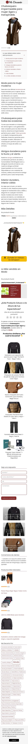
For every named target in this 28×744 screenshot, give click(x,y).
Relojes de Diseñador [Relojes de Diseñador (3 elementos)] (6, 686)
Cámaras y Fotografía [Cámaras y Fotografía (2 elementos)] (20, 653)
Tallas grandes (21, 133)
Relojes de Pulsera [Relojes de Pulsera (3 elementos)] (16, 689)
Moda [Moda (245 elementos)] (16, 662)
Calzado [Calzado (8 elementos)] (16, 650)
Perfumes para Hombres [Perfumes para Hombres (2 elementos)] (17, 675)
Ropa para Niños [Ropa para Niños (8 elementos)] (19, 720)
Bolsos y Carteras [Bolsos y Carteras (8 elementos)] (7, 650)
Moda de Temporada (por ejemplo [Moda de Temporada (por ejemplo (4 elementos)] (10, 665)
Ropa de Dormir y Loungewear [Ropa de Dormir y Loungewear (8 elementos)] (10, 701)
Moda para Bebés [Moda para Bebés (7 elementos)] (7, 669)
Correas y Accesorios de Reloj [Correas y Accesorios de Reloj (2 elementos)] (7, 653)
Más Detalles (10, 73)
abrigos (10, 157)
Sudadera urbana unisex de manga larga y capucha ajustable (13, 562)
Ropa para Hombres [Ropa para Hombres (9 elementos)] (7, 716)
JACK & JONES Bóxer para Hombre (12, 615)
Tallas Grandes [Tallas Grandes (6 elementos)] (6, 723)
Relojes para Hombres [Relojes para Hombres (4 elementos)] (18, 691)
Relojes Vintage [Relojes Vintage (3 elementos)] (16, 694)
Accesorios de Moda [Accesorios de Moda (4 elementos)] (7, 647)
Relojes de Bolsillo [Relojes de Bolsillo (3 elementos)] (5, 680)
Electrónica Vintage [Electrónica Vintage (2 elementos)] (20, 658)
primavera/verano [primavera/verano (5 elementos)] (6, 678)
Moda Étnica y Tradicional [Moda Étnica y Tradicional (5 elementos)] (18, 672)
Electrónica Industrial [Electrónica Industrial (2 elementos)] (18, 655)
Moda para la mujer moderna (14, 58)
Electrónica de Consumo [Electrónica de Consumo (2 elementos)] (7, 655)
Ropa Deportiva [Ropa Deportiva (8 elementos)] (6, 710)
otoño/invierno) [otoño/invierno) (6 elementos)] (6, 675)
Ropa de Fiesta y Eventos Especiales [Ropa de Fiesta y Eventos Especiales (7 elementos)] (12, 704)
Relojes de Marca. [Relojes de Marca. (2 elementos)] (16, 686)
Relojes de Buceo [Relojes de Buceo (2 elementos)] (15, 680)
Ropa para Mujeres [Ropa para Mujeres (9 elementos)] (7, 720)
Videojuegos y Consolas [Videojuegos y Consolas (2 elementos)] (17, 723)
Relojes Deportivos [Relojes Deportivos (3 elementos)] (6, 689)
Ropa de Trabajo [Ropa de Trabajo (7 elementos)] (17, 710)
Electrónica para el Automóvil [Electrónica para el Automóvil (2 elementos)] (8, 658)
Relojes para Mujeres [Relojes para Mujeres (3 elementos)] (6, 694)
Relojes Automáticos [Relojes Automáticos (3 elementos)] (18, 678)
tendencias (19, 89)
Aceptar (14, 740)
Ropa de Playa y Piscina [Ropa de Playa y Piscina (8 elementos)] (8, 707)
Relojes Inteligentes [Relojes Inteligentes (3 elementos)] (6, 691)
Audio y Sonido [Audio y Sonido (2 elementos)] (17, 647)
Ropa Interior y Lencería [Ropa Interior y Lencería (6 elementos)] (8, 713)
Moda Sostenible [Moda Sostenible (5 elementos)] (18, 669)
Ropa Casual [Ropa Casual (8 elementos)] (5, 697)
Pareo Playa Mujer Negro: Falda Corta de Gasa (14, 592)
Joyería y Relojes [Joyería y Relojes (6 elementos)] (6, 662)
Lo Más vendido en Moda (13, 76)
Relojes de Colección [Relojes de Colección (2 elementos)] (6, 683)
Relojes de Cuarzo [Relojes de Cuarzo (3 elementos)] (16, 683)
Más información (11, 736)
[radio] (7, 317)
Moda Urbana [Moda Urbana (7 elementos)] (5, 672)
